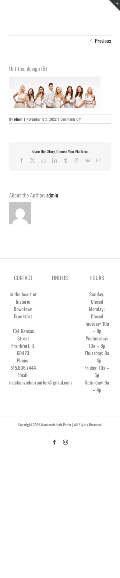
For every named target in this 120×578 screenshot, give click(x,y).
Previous (103, 40)
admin (18, 119)
